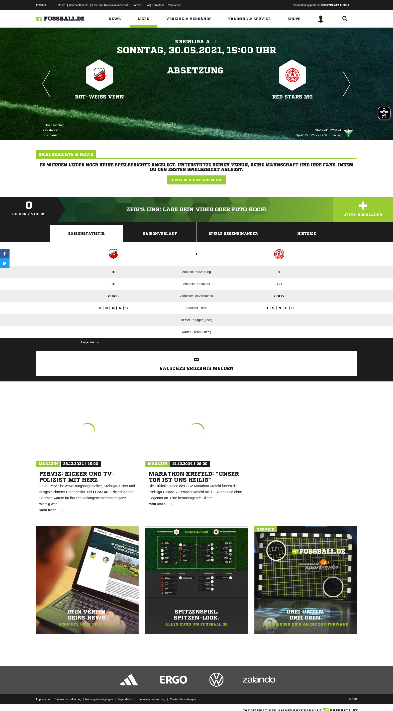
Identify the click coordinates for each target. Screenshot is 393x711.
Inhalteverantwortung (152, 699)
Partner (137, 5)
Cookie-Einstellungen (183, 699)
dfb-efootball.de (78, 5)
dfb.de (61, 5)
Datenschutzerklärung (67, 699)
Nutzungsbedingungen (99, 699)
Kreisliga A (196, 41)
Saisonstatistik (86, 233)
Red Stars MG (292, 96)
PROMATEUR (44, 5)
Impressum (43, 699)
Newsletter (174, 5)
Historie (306, 233)
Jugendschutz (126, 699)
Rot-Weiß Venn (99, 96)
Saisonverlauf (160, 233)
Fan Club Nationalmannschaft (110, 5)
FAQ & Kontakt (155, 5)
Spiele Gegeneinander (233, 233)
